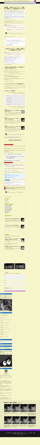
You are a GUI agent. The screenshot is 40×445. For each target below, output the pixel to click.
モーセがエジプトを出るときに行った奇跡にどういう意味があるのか (6, 320)
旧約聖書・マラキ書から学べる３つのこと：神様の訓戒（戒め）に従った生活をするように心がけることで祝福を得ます (8, 426)
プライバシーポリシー (25, 1)
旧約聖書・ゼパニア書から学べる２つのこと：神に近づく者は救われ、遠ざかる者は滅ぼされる (32, 426)
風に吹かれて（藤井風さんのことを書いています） (24, 0)
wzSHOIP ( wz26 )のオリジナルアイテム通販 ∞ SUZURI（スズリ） (6, 352)
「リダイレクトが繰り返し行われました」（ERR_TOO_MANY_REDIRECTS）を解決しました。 (4, 315)
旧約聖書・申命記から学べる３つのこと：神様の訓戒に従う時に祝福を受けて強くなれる (12, 111)
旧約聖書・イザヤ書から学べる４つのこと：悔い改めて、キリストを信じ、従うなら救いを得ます (12, 119)
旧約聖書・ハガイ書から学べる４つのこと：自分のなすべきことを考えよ (24, 426)
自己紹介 (18, 1)
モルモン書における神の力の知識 (3, 317)
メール (5, 282)
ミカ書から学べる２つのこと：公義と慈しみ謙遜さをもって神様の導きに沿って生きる (13, 40)
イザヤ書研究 (6, 200)
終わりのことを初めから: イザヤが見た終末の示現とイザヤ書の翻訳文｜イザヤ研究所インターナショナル (12, 239)
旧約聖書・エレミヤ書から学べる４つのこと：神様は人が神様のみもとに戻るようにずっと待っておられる (12, 127)
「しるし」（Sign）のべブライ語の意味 (4, 336)
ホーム (12, 0)
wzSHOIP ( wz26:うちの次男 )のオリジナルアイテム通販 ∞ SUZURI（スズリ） (14, 33)
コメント (5, 274)
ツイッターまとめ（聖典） (14, 1)
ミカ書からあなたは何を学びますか (8, 45)
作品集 (18, 0)
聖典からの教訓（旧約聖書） (8, 205)
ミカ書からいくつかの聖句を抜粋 (9, 44)
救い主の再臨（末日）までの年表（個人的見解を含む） (12, 225)
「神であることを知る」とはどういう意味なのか (4, 322)
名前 (5, 280)
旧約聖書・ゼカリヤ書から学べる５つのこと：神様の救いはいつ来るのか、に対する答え (16, 426)
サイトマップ (29, 1)
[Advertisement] (9, 257)
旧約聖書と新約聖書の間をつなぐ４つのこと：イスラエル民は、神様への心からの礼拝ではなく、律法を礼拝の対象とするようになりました (32, 414)
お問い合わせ (21, 1)
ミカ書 (6, 48)
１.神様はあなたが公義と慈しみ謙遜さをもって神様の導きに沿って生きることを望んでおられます (14, 41)
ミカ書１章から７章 (9, 21)
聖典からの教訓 (15, 0)
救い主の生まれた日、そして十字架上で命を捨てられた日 (12, 218)
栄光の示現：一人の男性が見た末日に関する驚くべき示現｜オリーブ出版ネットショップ (12, 247)
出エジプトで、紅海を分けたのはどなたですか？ (8, 413)
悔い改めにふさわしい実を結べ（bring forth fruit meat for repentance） (5, 329)
